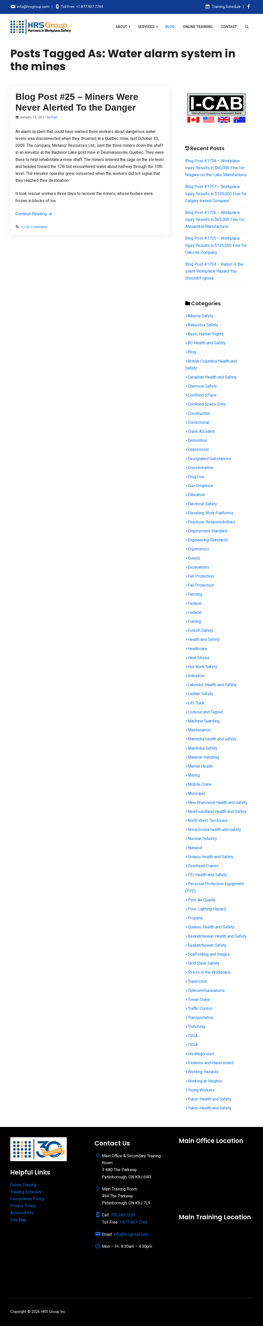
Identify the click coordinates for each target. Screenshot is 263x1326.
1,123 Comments (34, 227)
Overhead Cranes (203, 865)
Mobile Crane (200, 784)
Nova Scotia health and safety (214, 829)
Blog (170, 27)
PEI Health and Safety (207, 874)
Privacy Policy (23, 1205)
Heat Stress (198, 657)
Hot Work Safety (202, 666)
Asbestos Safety (203, 324)
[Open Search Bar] (247, 26)
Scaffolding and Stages (209, 954)
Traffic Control (200, 1008)
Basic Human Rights (206, 334)
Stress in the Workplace (209, 972)
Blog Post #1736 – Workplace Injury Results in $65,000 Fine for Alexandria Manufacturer (214, 219)
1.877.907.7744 (133, 1222)
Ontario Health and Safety (210, 856)
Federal (194, 603)
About (121, 27)
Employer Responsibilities (211, 521)
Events (194, 558)
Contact (229, 27)
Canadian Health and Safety (212, 377)
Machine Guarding (204, 721)
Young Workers (201, 1090)
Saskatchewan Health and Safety (217, 936)
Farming (195, 594)
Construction (199, 413)
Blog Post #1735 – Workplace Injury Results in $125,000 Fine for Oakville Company (216, 245)
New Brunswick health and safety (217, 802)
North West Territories (208, 820)
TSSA (193, 1035)
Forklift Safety (200, 630)
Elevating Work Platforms (210, 512)
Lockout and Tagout (205, 712)
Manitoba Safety (202, 748)
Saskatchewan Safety (207, 945)
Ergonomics (198, 548)
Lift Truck (196, 703)
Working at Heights (205, 1081)
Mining (194, 775)
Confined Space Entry (207, 404)
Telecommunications (206, 990)
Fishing (194, 621)
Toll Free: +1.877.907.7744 (82, 7)
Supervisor (197, 981)
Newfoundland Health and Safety (217, 811)
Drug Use (196, 476)
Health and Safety (204, 639)
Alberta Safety (200, 315)
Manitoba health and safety (212, 739)
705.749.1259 (122, 1215)
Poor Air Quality (202, 900)
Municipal (196, 793)
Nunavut (195, 847)
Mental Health (200, 766)
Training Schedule (226, 7)
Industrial (196, 675)
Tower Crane (199, 999)
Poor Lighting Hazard (207, 909)
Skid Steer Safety (203, 963)
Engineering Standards (208, 539)
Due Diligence (200, 485)
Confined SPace (202, 395)
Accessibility (22, 1212)
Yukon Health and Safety (209, 1099)
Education (196, 494)
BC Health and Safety (207, 343)
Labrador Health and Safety (212, 684)
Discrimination (200, 467)
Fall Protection (201, 576)
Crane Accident (201, 431)
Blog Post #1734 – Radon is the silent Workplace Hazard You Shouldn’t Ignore (214, 271)
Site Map (18, 1219)
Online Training (198, 27)
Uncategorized (201, 1053)
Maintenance (199, 730)
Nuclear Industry (202, 838)
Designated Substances (209, 458)
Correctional (198, 422)
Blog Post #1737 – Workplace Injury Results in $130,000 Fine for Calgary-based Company (216, 193)
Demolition (197, 440)
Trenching (196, 1026)
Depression (198, 449)
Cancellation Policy (27, 1198)
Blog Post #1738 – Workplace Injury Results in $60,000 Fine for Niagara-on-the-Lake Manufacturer (216, 167)
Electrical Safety (202, 503)
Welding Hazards (203, 1071)
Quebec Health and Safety (211, 927)
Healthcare (197, 648)
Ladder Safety (200, 693)
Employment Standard (207, 530)
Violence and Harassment (211, 1062)
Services (146, 27)
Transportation (200, 1017)
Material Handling (203, 757)
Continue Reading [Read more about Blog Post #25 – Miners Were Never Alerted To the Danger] (33, 213)
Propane (195, 918)
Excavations (198, 567)
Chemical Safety (202, 386)
